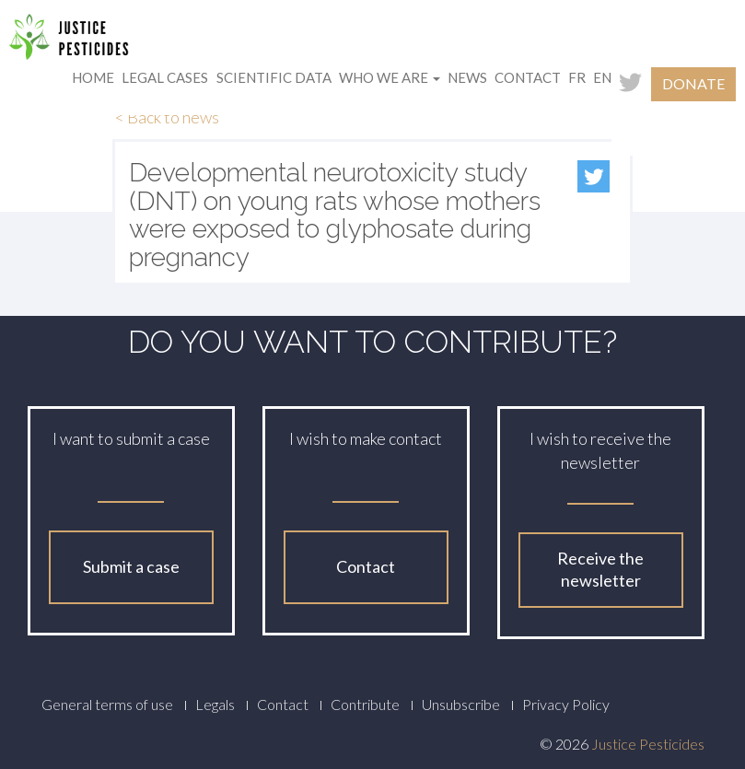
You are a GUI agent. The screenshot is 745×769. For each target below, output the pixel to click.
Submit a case (131, 566)
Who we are (389, 77)
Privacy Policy (566, 704)
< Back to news (167, 117)
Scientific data (274, 77)
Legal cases (165, 77)
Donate (693, 83)
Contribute (365, 704)
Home (93, 77)
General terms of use (107, 704)
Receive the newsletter (600, 569)
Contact (528, 77)
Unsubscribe (461, 704)
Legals (215, 704)
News (467, 77)
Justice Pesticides (647, 743)
